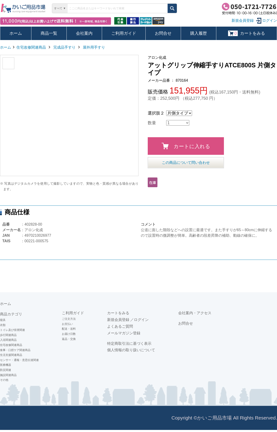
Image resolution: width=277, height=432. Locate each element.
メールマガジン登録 (123, 333)
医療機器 (5, 365)
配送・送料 (69, 328)
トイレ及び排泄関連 (12, 330)
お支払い (67, 324)
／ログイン (139, 320)
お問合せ (163, 33)
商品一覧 (49, 33)
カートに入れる (186, 146)
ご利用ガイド (123, 33)
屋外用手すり (94, 47)
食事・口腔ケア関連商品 (15, 350)
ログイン (266, 20)
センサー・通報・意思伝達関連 (19, 360)
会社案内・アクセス (194, 313)
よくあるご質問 (120, 326)
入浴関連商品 (8, 340)
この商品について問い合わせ (186, 163)
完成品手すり (64, 47)
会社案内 (84, 33)
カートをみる (246, 33)
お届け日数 (69, 334)
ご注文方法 (69, 318)
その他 (4, 380)
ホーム (15, 33)
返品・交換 (69, 339)
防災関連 (5, 370)
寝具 (3, 320)
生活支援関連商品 (11, 355)
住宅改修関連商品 (31, 47)
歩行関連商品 (8, 335)
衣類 (3, 325)
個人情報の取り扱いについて (131, 350)
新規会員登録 (118, 320)
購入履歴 (198, 33)
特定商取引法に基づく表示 (129, 343)
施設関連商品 (8, 375)
